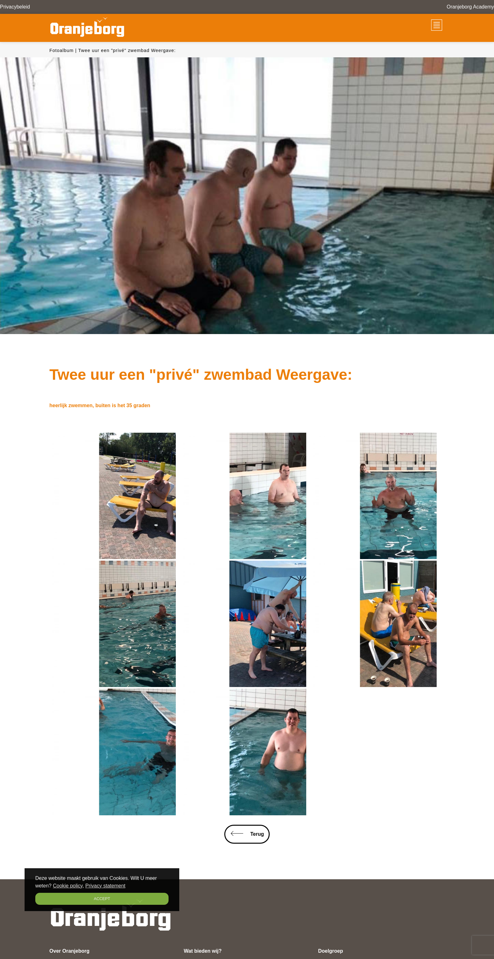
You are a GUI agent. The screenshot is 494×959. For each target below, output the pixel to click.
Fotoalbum (61, 50)
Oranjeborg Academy (470, 6)
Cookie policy (68, 885)
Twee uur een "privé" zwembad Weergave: (127, 50)
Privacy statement (105, 885)
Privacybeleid (15, 6)
